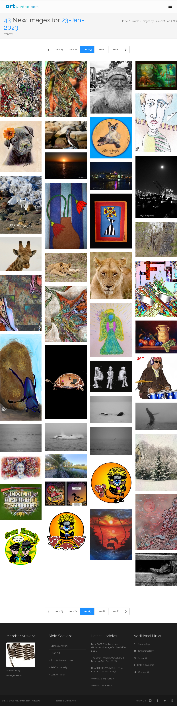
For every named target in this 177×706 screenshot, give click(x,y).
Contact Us (142, 672)
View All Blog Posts (102, 678)
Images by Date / (152, 21)
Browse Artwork (59, 646)
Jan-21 (115, 49)
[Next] (126, 49)
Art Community (59, 667)
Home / (125, 21)
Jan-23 (87, 49)
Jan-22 (101, 49)
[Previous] (48, 49)
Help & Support (144, 665)
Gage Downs (15, 675)
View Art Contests (101, 685)
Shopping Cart (144, 651)
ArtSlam (36, 700)
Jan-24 (73, 49)
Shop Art (55, 653)
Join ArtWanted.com (62, 660)
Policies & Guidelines (65, 700)
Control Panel (58, 674)
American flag (13, 670)
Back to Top (142, 644)
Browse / (136, 21)
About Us (141, 658)
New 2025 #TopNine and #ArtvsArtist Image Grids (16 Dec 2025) (109, 647)
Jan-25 (59, 49)
